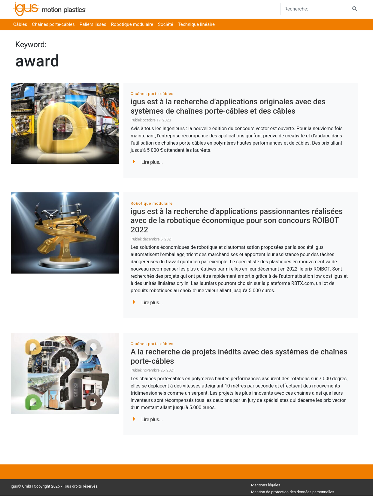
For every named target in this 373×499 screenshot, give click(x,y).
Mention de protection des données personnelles (292, 492)
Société (165, 24)
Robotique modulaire (132, 24)
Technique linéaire (196, 24)
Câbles (20, 24)
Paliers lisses (93, 24)
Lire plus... (148, 162)
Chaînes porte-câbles (53, 24)
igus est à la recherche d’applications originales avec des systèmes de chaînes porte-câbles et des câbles (228, 106)
